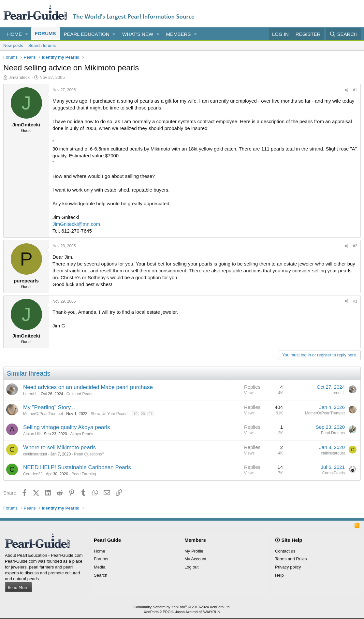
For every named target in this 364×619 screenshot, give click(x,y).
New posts (13, 45)
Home (14, 34)
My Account (195, 558)
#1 (355, 90)
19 (135, 414)
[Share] (346, 90)
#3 (355, 301)
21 (151, 414)
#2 (355, 246)
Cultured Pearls (80, 394)
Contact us (285, 551)
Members (178, 34)
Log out (191, 567)
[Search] (343, 34)
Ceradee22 (32, 474)
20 (143, 414)
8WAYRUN (211, 612)
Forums (45, 33)
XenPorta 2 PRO (157, 612)
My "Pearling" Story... (49, 407)
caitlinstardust (35, 454)
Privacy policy (288, 567)
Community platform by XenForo (182, 607)
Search (100, 575)
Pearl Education (86, 34)
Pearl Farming (83, 474)
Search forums (42, 45)
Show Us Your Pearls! (109, 413)
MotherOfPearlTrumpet (43, 413)
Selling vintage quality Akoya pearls (66, 427)
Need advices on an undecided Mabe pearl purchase (88, 387)
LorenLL (30, 394)
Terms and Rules (291, 558)
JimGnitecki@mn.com (76, 224)
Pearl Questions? (89, 454)
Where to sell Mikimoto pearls (59, 447)
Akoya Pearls (81, 434)
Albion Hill (31, 434)
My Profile (193, 551)
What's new (137, 34)
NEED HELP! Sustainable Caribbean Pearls (77, 467)
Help (279, 575)
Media (99, 567)
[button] (26, 34)
